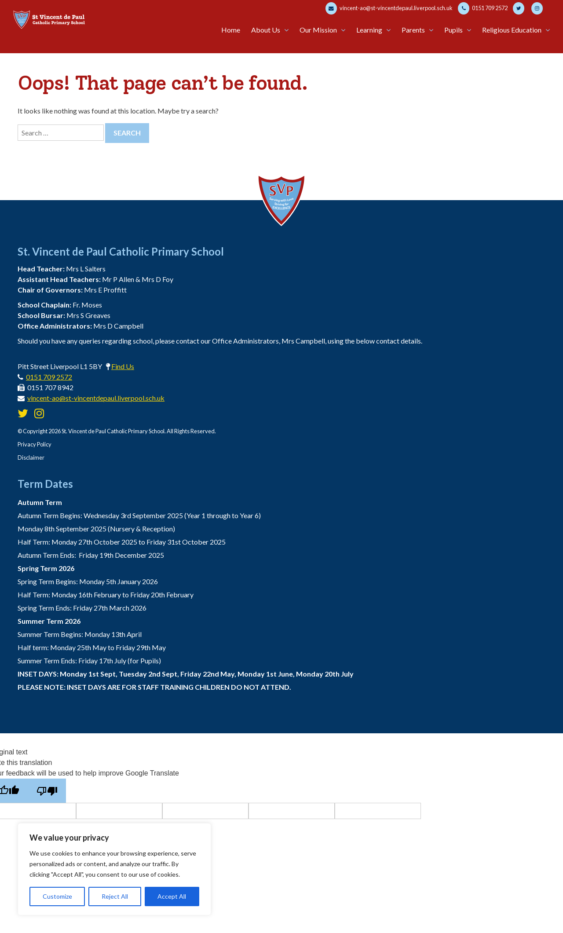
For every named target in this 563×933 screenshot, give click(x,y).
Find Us (122, 366)
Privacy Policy (34, 444)
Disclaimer (31, 457)
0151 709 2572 (483, 8)
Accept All (171, 896)
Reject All (115, 896)
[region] (114, 869)
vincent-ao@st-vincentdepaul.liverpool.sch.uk (389, 8)
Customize (57, 896)
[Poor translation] (47, 791)
